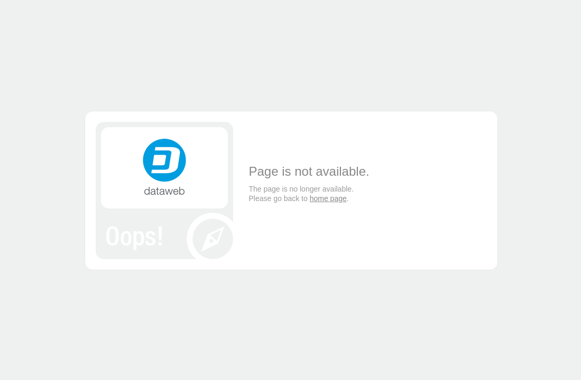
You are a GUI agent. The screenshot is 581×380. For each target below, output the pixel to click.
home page (328, 198)
